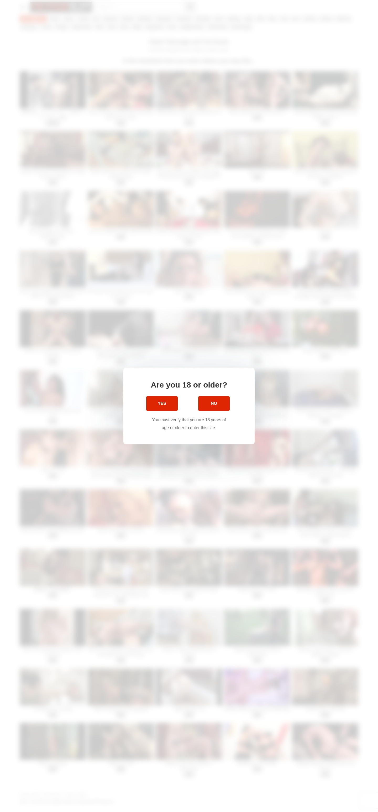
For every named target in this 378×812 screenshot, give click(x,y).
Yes (162, 403)
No (214, 403)
